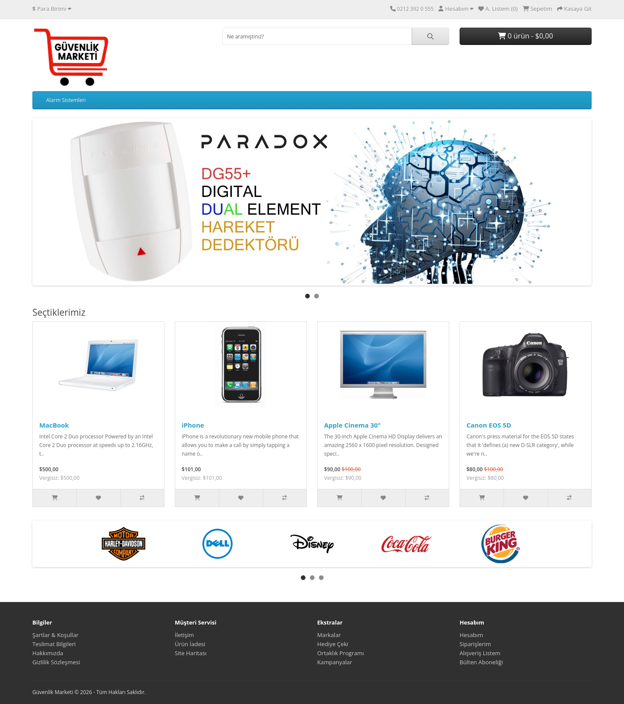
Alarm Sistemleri (66, 100)
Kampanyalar (334, 662)
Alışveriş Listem (480, 653)
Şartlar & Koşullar (55, 635)
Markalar (329, 635)
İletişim (184, 635)
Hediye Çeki (332, 644)
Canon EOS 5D (488, 425)
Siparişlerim (475, 644)
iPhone (193, 425)
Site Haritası (191, 653)
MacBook (54, 425)
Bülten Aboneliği (481, 662)
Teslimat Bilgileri (54, 644)
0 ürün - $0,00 (525, 36)
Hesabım (471, 635)
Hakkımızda (47, 653)
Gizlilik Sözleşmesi (56, 662)
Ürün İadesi (190, 644)
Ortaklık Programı (340, 653)
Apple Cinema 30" (352, 425)
